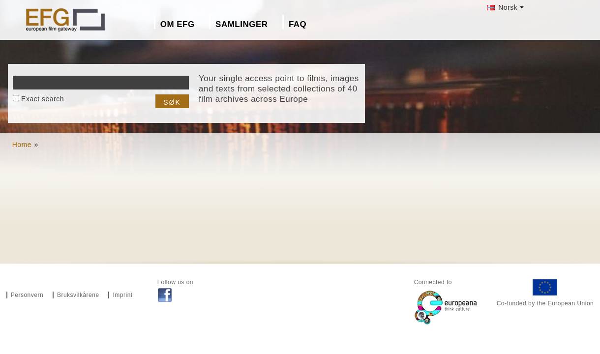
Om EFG (177, 24)
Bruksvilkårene (78, 295)
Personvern (27, 295)
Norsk (502, 7)
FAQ (297, 24)
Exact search (42, 99)
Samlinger (241, 24)
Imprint (122, 295)
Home (21, 144)
